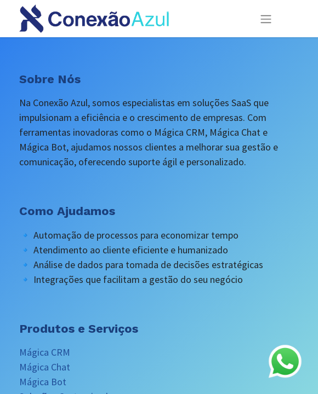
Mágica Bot (42, 381)
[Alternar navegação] (266, 19)
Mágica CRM (44, 352)
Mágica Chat (44, 367)
